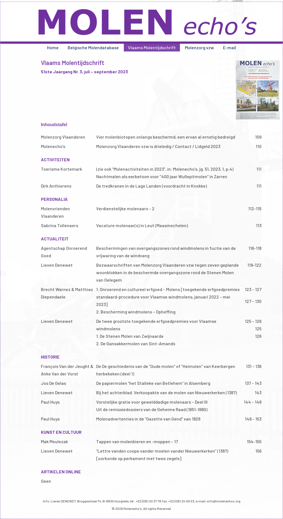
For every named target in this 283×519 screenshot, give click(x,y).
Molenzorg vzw (199, 47)
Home (53, 47)
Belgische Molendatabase (93, 47)
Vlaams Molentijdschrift (152, 47)
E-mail (229, 47)
